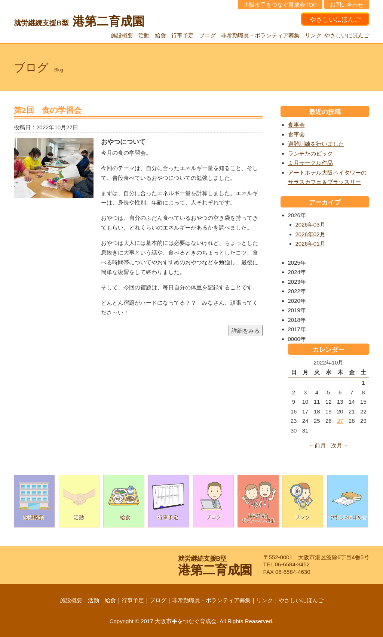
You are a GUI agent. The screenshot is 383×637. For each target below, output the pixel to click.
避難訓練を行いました (316, 144)
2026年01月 (310, 243)
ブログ (207, 35)
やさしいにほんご (335, 19)
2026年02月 (310, 234)
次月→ (339, 445)
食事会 (296, 124)
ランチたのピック (310, 153)
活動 (144, 35)
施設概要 (122, 35)
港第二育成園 (79, 21)
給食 (160, 35)
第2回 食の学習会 (48, 110)
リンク (313, 35)
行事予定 (182, 35)
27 (340, 421)
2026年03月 (310, 224)
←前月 (317, 445)
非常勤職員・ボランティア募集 (260, 35)
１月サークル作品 (310, 163)
